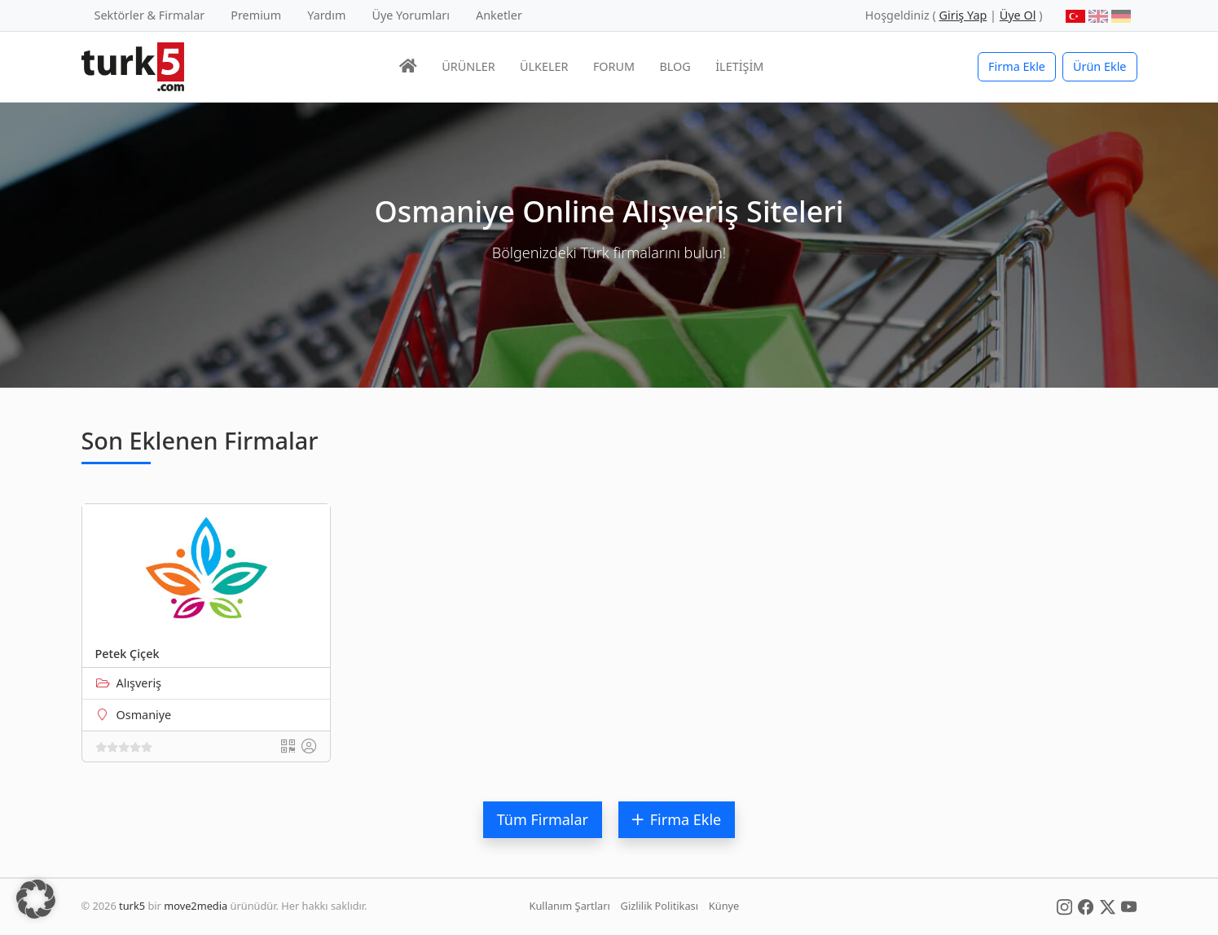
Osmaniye (144, 714)
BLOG (675, 66)
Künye (724, 905)
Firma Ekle (1016, 66)
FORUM (614, 66)
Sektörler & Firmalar (150, 15)
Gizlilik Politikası (659, 905)
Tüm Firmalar (542, 819)
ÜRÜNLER (468, 66)
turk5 (132, 905)
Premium (256, 15)
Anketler (499, 15)
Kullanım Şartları (570, 905)
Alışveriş (139, 683)
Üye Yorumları (411, 15)
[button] (36, 899)
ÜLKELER (544, 66)
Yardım (326, 15)
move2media (195, 905)
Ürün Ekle (1100, 66)
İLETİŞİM (739, 66)
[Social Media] (1064, 905)
